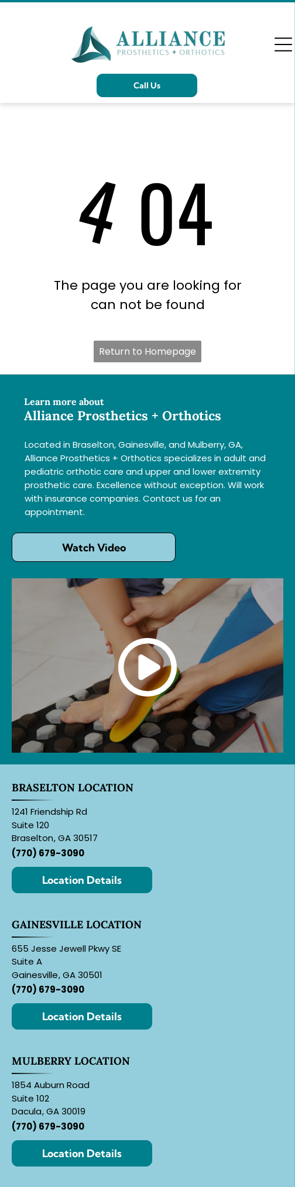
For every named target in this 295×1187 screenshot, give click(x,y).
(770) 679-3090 (48, 853)
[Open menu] (283, 44)
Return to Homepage (147, 351)
